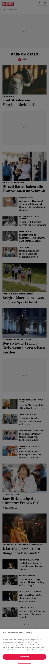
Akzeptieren (24, 656)
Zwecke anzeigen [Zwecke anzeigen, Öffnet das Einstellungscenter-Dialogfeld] (24, 663)
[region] (24, 648)
